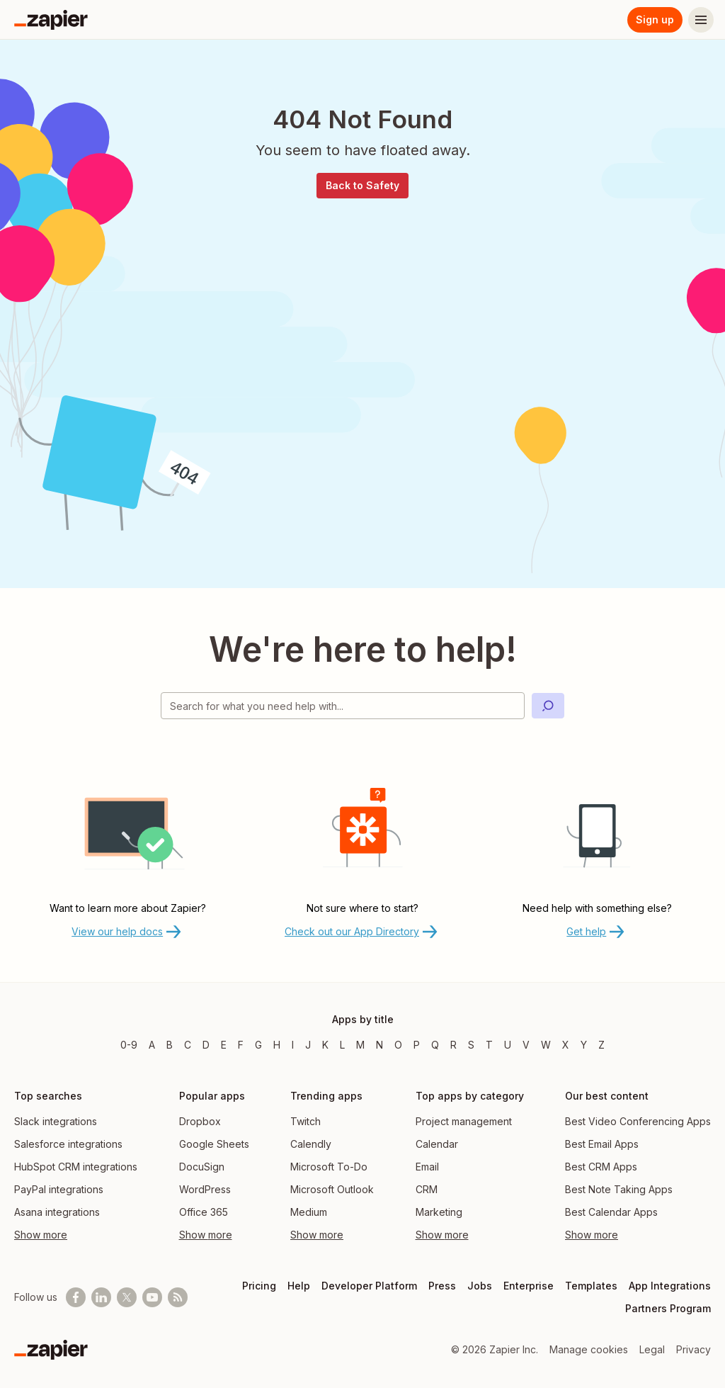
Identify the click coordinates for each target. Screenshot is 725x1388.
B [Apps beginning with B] (169, 1045)
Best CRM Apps (601, 1167)
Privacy (693, 1349)
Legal (652, 1349)
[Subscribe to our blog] (178, 1297)
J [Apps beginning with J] (308, 1045)
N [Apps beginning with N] (379, 1045)
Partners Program (668, 1308)
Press (442, 1286)
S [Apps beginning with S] (471, 1045)
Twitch (305, 1121)
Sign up (655, 19)
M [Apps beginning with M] (360, 1045)
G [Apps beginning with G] (258, 1045)
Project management (464, 1121)
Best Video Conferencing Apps (638, 1121)
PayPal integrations (58, 1189)
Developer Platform (369, 1286)
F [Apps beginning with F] (241, 1045)
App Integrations (670, 1286)
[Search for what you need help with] (342, 705)
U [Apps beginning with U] (507, 1045)
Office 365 (203, 1212)
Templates (591, 1286)
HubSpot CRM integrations (75, 1167)
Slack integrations (55, 1121)
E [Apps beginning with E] (224, 1045)
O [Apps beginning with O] (398, 1045)
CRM (427, 1189)
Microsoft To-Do (328, 1167)
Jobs (479, 1286)
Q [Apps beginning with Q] (435, 1045)
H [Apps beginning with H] (276, 1045)
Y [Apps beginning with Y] (584, 1045)
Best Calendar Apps (611, 1212)
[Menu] (701, 20)
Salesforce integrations (68, 1144)
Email (427, 1167)
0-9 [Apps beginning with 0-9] (128, 1045)
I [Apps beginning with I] (293, 1045)
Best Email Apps (602, 1144)
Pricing (259, 1286)
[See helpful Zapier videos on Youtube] (152, 1297)
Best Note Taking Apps (619, 1189)
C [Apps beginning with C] (187, 1045)
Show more (40, 1235)
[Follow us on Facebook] (76, 1297)
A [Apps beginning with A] (152, 1045)
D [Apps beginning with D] (206, 1045)
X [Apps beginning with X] (565, 1045)
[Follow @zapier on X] (127, 1297)
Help (298, 1286)
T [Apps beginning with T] (489, 1045)
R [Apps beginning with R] (453, 1045)
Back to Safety (362, 185)
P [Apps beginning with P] (416, 1045)
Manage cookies (588, 1349)
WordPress (205, 1189)
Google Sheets (214, 1144)
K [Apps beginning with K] (325, 1045)
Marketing (439, 1212)
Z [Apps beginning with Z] (601, 1045)
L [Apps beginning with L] (342, 1045)
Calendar (437, 1144)
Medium (308, 1212)
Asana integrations (57, 1212)
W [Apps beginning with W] (546, 1045)
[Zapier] (51, 20)
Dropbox (200, 1121)
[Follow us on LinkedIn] (101, 1297)
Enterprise (528, 1286)
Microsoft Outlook (332, 1189)
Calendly (310, 1144)
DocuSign (201, 1167)
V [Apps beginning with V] (526, 1045)
